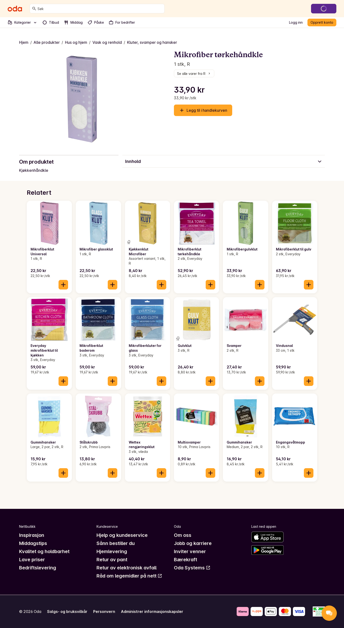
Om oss (182, 535)
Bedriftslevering (37, 568)
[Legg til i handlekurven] (63, 284)
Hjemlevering (112, 551)
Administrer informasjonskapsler (152, 611)
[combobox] (100, 8)
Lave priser (32, 559)
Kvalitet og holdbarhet (44, 551)
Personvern (104, 611)
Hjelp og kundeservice (122, 535)
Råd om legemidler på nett (129, 576)
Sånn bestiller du (116, 543)
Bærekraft (185, 559)
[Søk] (34, 8)
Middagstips (33, 543)
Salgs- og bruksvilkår (67, 611)
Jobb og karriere (193, 543)
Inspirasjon (31, 535)
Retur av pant (112, 559)
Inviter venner (190, 551)
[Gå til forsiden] (15, 8)
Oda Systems (192, 568)
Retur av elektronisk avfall (126, 568)
